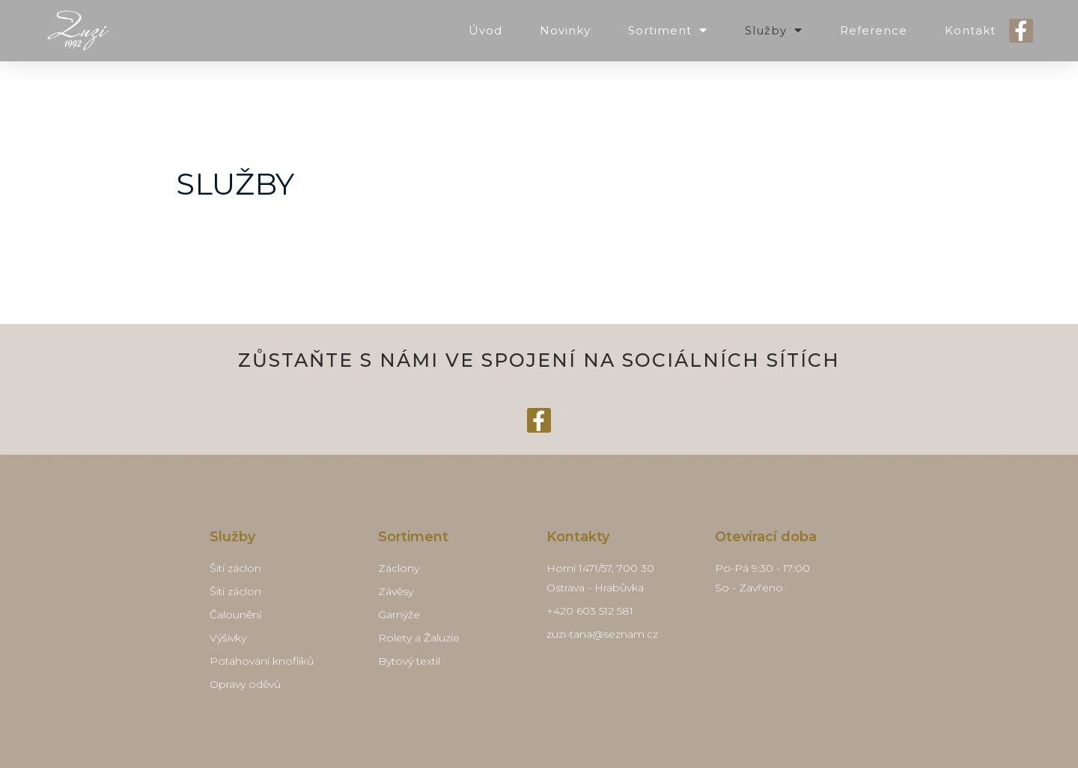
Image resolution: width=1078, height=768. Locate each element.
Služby (774, 30)
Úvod (485, 30)
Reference (873, 30)
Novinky (565, 30)
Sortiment (667, 30)
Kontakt (970, 30)
